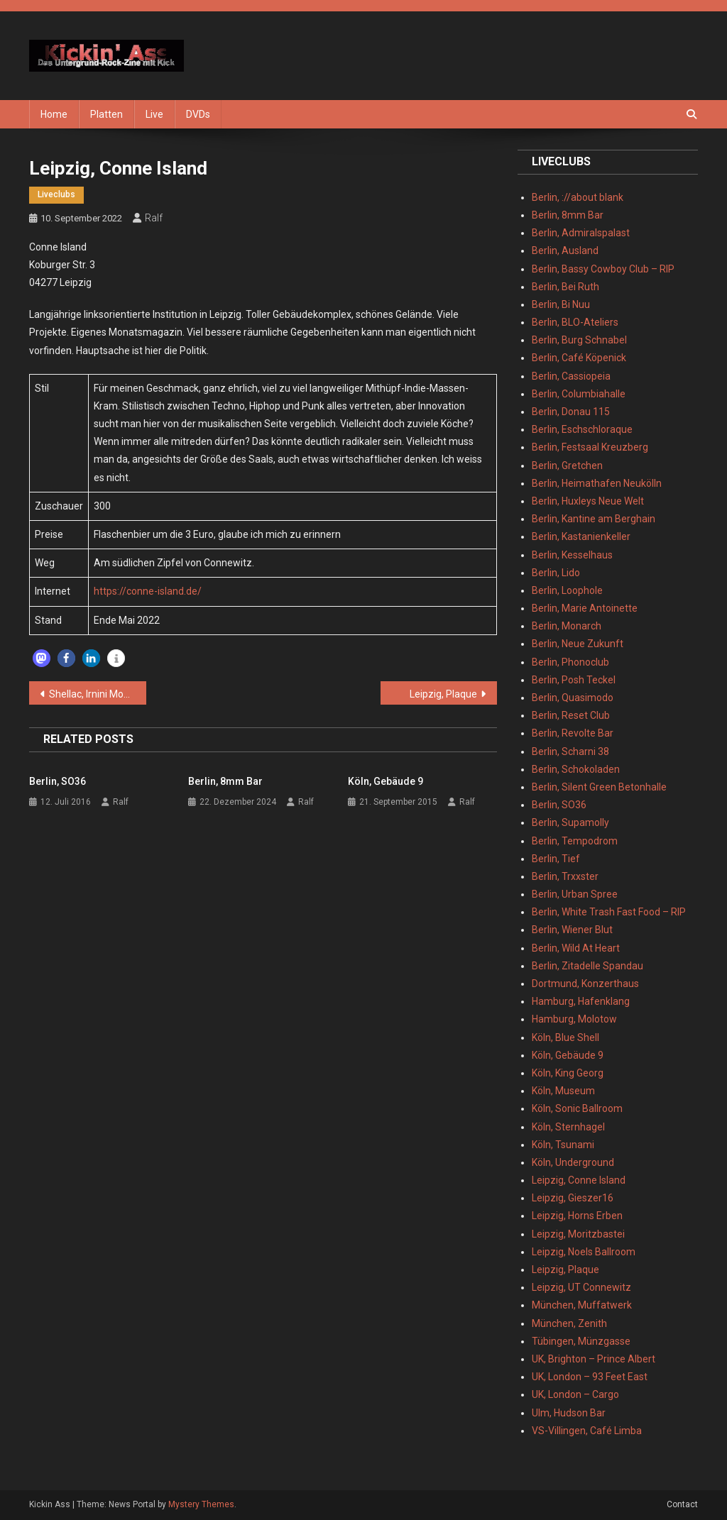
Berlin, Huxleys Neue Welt (588, 501)
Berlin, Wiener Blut (572, 929)
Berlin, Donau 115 (571, 411)
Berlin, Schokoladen (576, 769)
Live (154, 114)
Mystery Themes (201, 1504)
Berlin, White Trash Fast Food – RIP (609, 912)
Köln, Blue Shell (565, 1037)
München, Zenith (569, 1323)
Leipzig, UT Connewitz (581, 1287)
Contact (682, 1504)
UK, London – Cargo (575, 1394)
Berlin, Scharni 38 (570, 751)
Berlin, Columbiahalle (578, 394)
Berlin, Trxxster (565, 876)
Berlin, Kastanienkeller (581, 536)
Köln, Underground (573, 1162)
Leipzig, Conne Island (578, 1180)
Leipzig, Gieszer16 (572, 1198)
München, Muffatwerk (582, 1305)
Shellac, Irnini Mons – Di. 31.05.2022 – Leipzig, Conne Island (97, 694)
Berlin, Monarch (566, 626)
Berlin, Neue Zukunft (577, 643)
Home (53, 114)
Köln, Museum (563, 1090)
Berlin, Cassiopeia (571, 376)
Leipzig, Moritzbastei (578, 1234)
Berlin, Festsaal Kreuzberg (590, 447)
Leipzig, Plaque (443, 694)
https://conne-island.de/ (148, 591)
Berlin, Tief (556, 858)
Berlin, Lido (556, 572)
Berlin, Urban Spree (575, 894)
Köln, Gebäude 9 (385, 781)
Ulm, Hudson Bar (569, 1413)
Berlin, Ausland (565, 250)
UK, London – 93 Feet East (589, 1376)
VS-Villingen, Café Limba (587, 1430)
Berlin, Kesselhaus (572, 555)
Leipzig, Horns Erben (577, 1215)
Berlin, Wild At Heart (576, 948)
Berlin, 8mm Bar (225, 781)
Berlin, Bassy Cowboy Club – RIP (603, 269)
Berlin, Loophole (567, 590)
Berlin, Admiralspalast (581, 232)
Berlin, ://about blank (577, 197)
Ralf (154, 218)
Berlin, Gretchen (567, 465)
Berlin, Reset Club (571, 715)
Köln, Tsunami (563, 1144)
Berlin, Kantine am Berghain (593, 518)
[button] (41, 658)
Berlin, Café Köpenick (579, 357)
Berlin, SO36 (57, 781)
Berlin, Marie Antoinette (585, 608)
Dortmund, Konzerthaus (585, 983)
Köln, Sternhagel (568, 1127)
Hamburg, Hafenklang (581, 1001)
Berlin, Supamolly (570, 822)
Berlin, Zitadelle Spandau (587, 965)
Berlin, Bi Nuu (561, 304)
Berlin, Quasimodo (572, 697)
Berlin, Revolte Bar (572, 733)
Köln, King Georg (567, 1073)
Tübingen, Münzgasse (581, 1341)
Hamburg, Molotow (574, 1019)
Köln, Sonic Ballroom (577, 1108)
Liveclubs (56, 194)
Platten (106, 114)
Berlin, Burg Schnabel (579, 340)
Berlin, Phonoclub (570, 662)
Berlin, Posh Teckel (574, 679)
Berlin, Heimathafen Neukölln (597, 483)
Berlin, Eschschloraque (582, 429)
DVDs (198, 114)
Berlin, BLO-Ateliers (575, 322)
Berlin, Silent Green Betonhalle (599, 787)
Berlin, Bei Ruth (565, 286)
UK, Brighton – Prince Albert (593, 1359)
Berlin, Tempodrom (575, 841)
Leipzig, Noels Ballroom (583, 1251)
